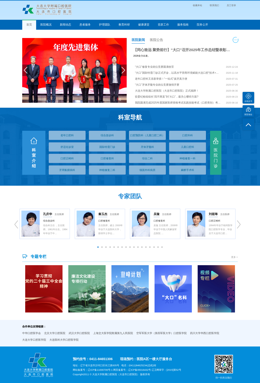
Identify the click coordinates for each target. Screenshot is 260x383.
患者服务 (85, 24)
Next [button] (238, 224)
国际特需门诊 (107, 147)
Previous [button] (16, 224)
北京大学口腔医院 (54, 333)
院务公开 (202, 24)
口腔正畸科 (67, 158)
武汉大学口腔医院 (79, 333)
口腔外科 (187, 135)
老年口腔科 (67, 135)
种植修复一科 (187, 158)
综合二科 (147, 158)
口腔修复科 (107, 158)
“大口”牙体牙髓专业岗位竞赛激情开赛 (157, 84)
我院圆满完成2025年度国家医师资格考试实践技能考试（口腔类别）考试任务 (178, 102)
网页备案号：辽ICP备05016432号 (132, 369)
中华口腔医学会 (31, 333)
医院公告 (156, 40)
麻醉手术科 (187, 170)
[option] (45, 224)
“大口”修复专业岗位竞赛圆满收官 (154, 66)
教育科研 (124, 24)
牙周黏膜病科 (67, 170)
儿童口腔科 (187, 147)
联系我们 (214, 5)
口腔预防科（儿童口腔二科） (147, 135)
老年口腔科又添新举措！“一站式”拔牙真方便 (161, 78)
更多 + (234, 257)
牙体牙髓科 (147, 147)
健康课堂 (143, 24)
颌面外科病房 (147, 170)
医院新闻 (138, 40)
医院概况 (46, 24)
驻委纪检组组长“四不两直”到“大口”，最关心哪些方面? (166, 96)
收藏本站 (197, 5)
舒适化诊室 (67, 147)
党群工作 (163, 24)
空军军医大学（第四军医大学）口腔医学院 (161, 333)
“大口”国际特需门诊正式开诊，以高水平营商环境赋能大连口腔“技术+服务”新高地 (178, 72)
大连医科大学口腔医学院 (64, 339)
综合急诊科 (107, 135)
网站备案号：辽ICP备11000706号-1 (93, 369)
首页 (29, 24)
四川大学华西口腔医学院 (204, 333)
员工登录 (231, 5)
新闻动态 (65, 24)
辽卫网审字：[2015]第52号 (166, 369)
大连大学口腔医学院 (34, 339)
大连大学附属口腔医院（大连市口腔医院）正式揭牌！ (167, 90)
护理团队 (104, 24)
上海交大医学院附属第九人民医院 (113, 333)
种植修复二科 (107, 170)
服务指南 (183, 24)
